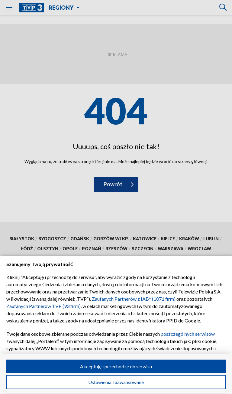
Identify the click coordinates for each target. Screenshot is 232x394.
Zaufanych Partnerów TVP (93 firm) (43, 306)
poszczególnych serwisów (188, 334)
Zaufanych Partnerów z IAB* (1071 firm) (134, 299)
